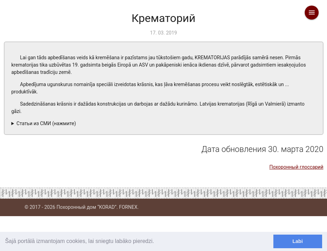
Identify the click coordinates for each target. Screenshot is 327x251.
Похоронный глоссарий (296, 167)
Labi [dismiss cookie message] (298, 241)
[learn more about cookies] (157, 242)
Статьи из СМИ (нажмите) (46, 123)
